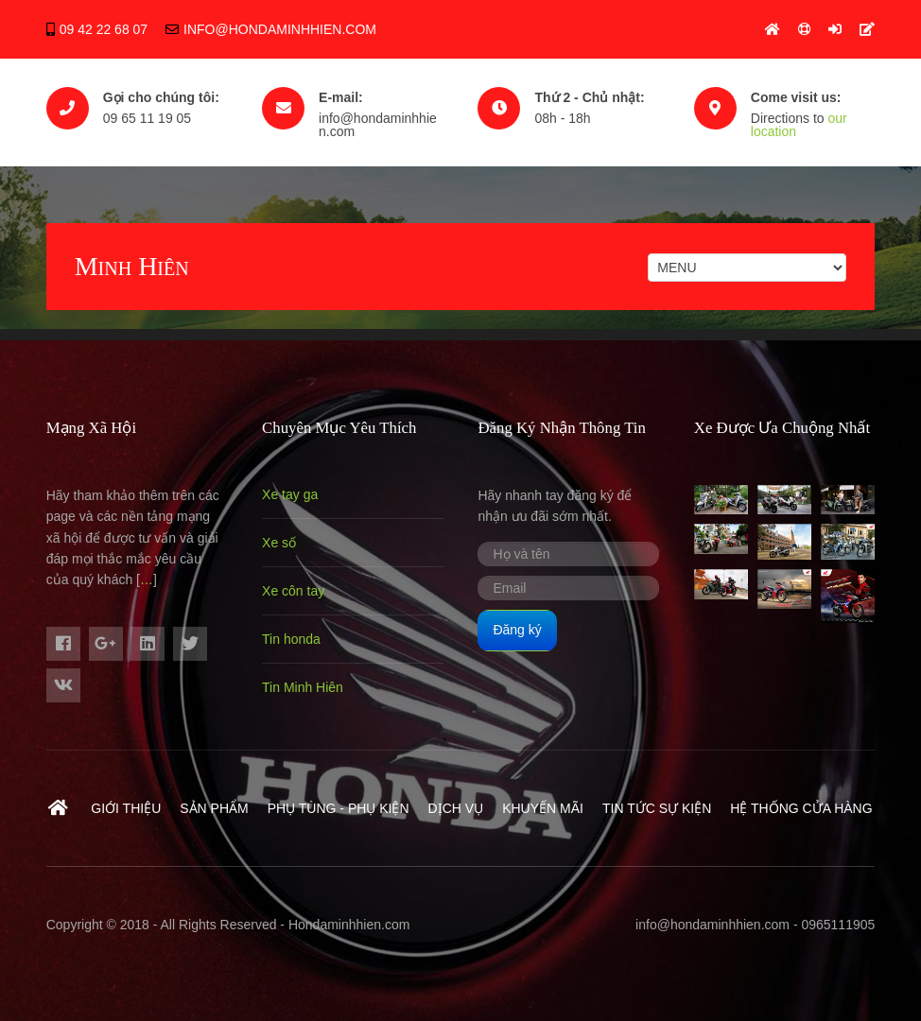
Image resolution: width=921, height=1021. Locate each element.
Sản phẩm (214, 808)
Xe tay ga (290, 494)
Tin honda (291, 639)
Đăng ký (517, 629)
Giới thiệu (126, 808)
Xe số (279, 542)
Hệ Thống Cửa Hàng (801, 808)
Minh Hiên (132, 266)
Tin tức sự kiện (656, 808)
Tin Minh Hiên (302, 687)
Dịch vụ (456, 808)
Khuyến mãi (542, 808)
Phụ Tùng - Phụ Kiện (338, 808)
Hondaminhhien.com (348, 924)
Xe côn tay (293, 590)
